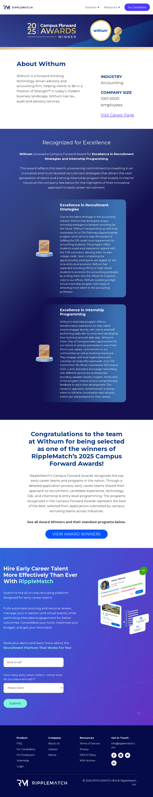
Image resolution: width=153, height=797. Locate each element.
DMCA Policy (88, 755)
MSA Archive (87, 760)
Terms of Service (90, 743)
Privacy (84, 749)
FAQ (19, 743)
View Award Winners (76, 534)
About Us (54, 743)
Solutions (90, 7)
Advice (52, 755)
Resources (110, 7)
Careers (52, 749)
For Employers (26, 755)
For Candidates (137, 7)
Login (20, 766)
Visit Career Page (117, 115)
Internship (23, 760)
